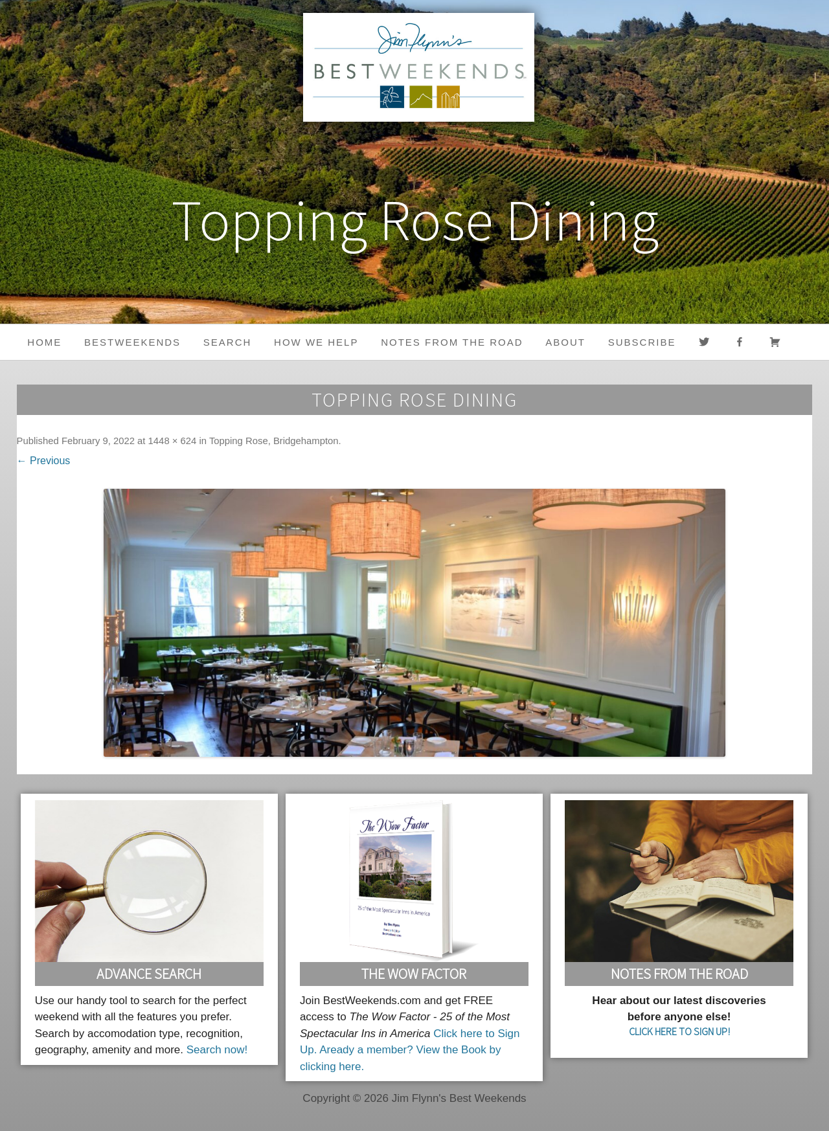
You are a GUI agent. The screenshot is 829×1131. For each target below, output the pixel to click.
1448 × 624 (172, 441)
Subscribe (642, 342)
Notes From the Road (679, 973)
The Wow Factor (413, 973)
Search (227, 342)
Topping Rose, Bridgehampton (274, 441)
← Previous (44, 460)
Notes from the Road (452, 342)
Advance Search (149, 973)
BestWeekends (132, 342)
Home (44, 342)
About (565, 342)
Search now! (217, 1050)
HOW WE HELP (316, 342)
